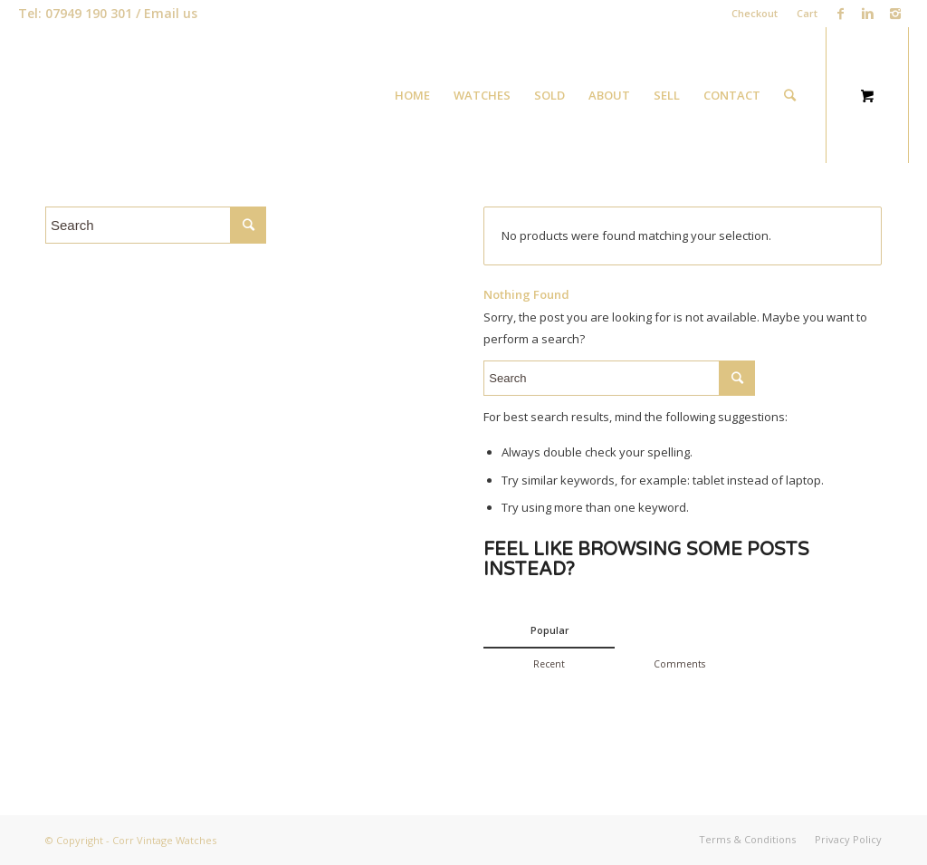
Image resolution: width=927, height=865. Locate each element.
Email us (170, 13)
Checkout (754, 13)
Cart (807, 13)
